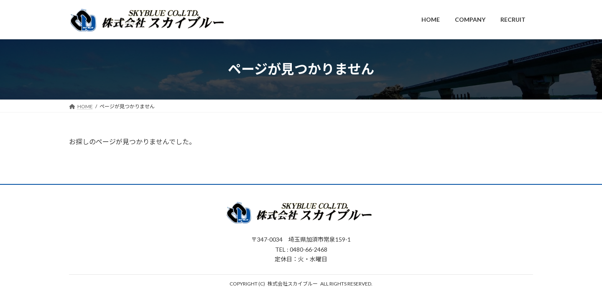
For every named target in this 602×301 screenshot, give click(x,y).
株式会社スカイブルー (293, 284)
